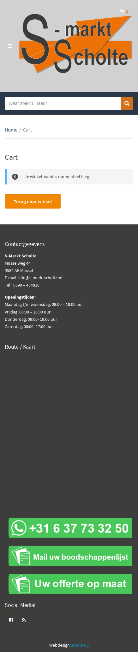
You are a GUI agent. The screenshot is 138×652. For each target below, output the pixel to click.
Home (11, 129)
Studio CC (80, 645)
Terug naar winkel (33, 201)
